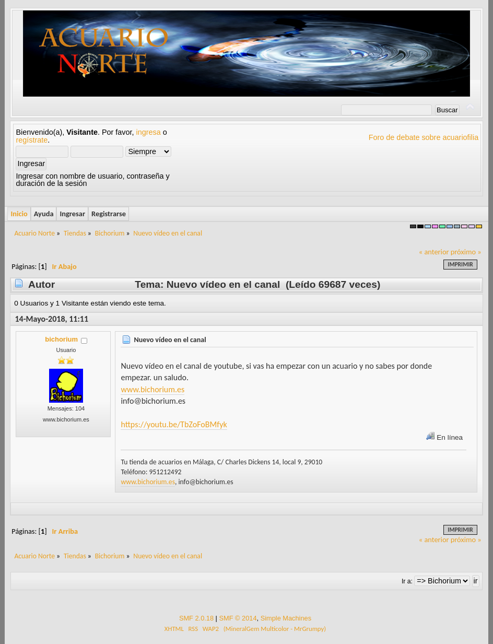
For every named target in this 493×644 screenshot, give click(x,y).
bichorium (61, 339)
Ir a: (407, 581)
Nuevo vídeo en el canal (170, 339)
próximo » (466, 251)
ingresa (148, 132)
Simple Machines (286, 618)
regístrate (32, 140)
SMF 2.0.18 (196, 618)
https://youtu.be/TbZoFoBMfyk (174, 424)
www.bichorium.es (152, 389)
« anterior (434, 251)
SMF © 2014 (237, 618)
